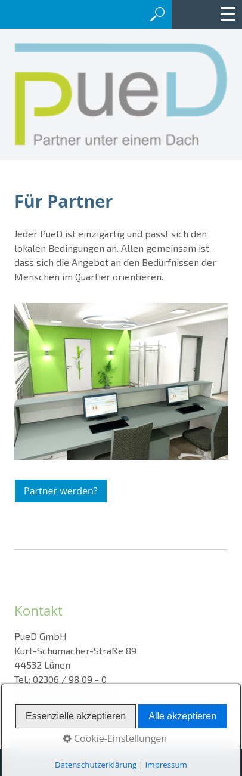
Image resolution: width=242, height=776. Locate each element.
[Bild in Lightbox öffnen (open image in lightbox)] (121, 381)
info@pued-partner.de (61, 707)
